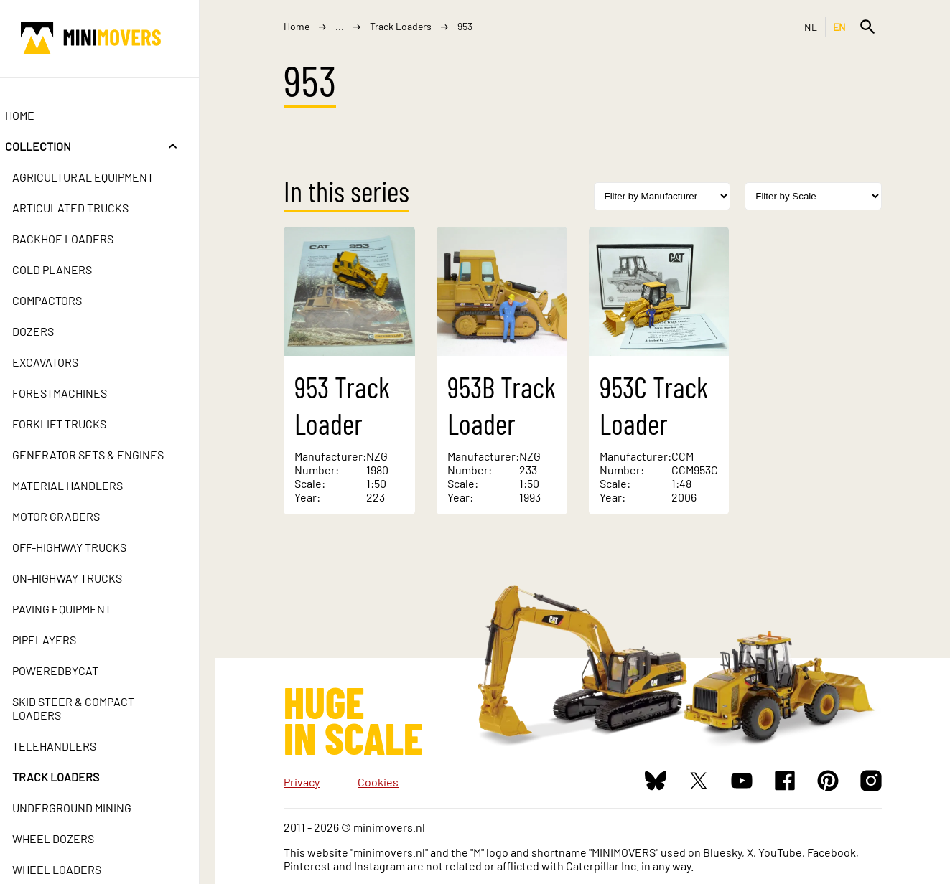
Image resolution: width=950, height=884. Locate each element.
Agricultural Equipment (99, 177)
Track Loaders (72, 777)
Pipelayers (61, 639)
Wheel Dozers (70, 838)
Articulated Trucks (87, 208)
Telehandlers (71, 746)
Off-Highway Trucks (86, 547)
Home (36, 115)
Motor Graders (72, 516)
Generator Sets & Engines (104, 454)
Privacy (302, 782)
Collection (55, 146)
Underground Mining (88, 807)
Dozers (49, 331)
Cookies (378, 782)
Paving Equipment (78, 609)
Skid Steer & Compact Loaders (90, 708)
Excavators (62, 362)
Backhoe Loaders (79, 238)
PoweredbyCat (72, 670)
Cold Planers (68, 269)
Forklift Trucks (76, 424)
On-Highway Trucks (84, 578)
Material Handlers (84, 485)
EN (840, 27)
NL (811, 27)
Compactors (63, 300)
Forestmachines (76, 393)
